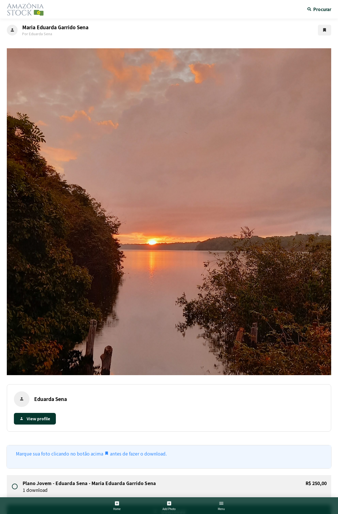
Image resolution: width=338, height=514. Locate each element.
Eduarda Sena (50, 398)
